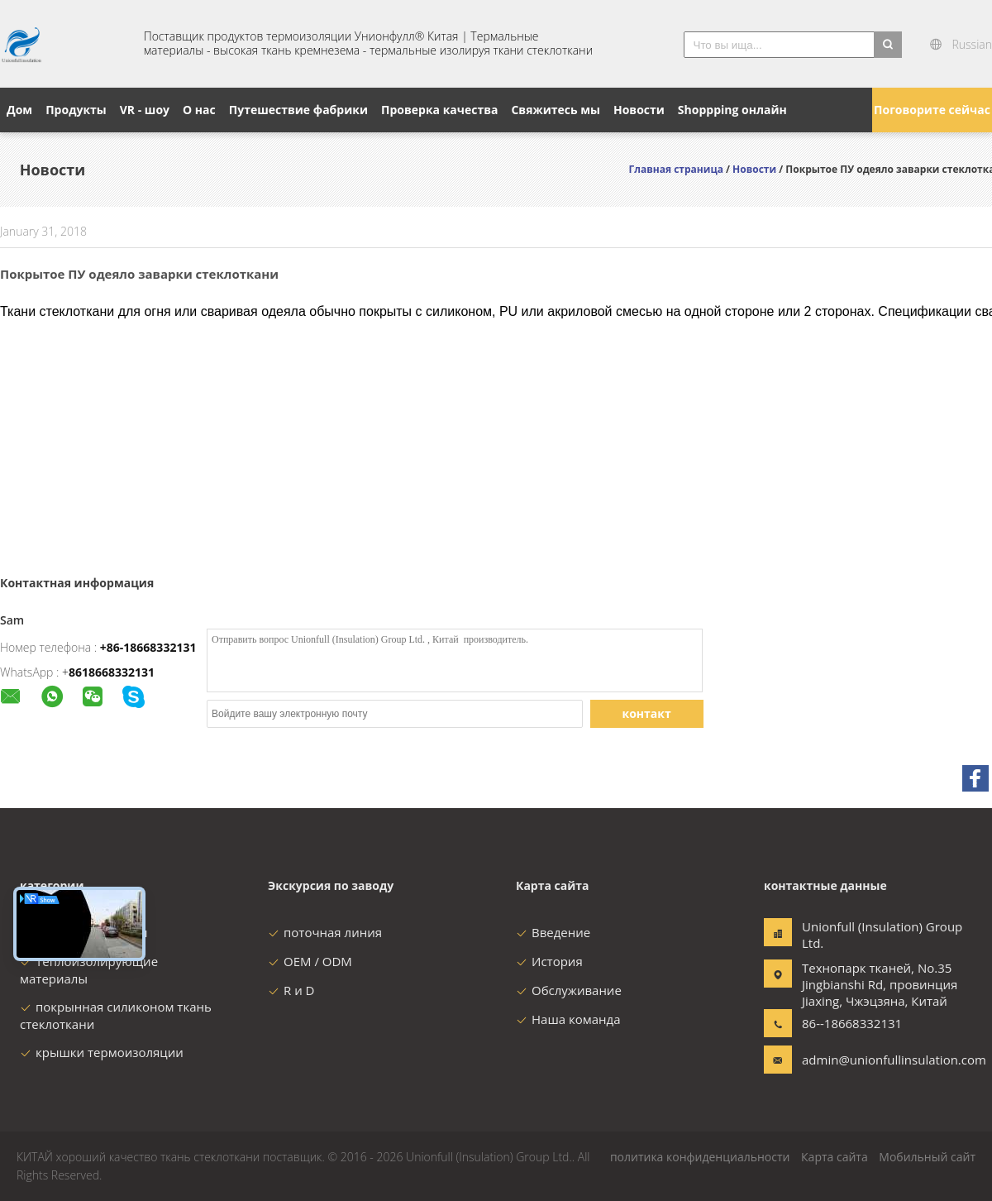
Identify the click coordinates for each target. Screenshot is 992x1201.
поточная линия (325, 932)
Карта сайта (834, 1157)
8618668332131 (112, 672)
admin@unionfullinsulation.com (854, 1059)
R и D (291, 990)
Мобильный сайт (927, 1157)
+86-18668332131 (148, 647)
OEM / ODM (310, 961)
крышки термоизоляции (102, 1052)
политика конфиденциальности (700, 1157)
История (549, 961)
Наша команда (568, 1019)
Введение (553, 932)
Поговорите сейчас (932, 109)
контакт (646, 713)
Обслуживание (569, 990)
